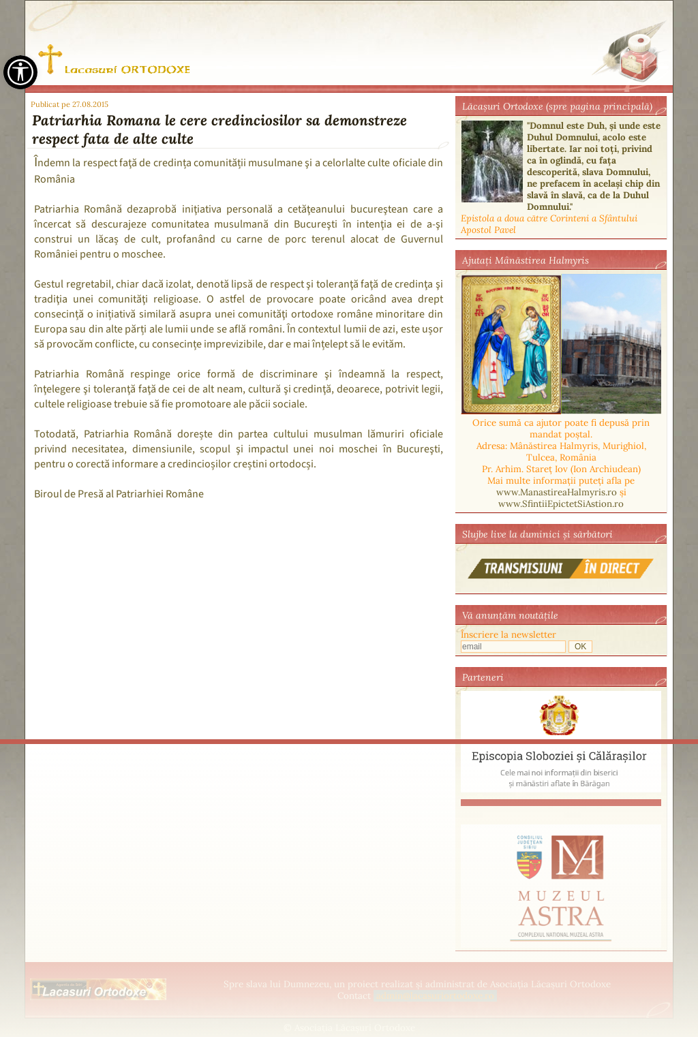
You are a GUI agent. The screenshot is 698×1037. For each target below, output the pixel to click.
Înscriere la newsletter (508, 634)
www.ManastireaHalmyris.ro (556, 492)
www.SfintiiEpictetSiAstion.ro (561, 504)
